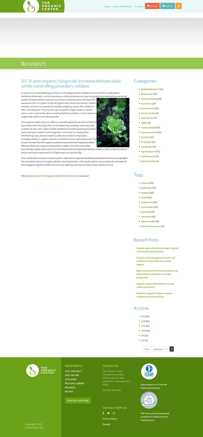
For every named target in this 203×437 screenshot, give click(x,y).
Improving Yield (149, 132)
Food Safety (147, 118)
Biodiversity (147, 94)
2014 (143, 326)
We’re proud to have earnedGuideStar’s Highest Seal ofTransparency (155, 416)
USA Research (148, 156)
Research (70, 387)
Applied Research (150, 89)
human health (148, 221)
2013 (143, 330)
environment (147, 207)
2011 (143, 340)
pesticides (146, 187)
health (144, 197)
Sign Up (167, 6)
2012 (143, 335)
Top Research (148, 151)
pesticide (146, 211)
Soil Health (146, 146)
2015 (143, 321)
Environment (147, 108)
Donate (152, 6)
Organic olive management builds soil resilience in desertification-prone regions (155, 261)
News (107, 6)
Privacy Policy (110, 418)
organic (145, 192)
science (145, 183)
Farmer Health (148, 113)
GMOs (144, 122)
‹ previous (158, 349)
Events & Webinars (122, 6)
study (33, 92)
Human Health (148, 127)
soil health (146, 216)
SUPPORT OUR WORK (78, 400)
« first (146, 349)
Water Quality (148, 161)
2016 (143, 316)
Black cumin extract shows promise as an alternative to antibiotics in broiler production (157, 274)
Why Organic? (73, 371)
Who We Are (72, 375)
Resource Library (74, 383)
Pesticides (146, 142)
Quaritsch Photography (44, 175)
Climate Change (149, 98)
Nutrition (145, 137)
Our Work (71, 379)
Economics (146, 103)
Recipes (69, 391)
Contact (139, 6)
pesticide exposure (150, 226)
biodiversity (147, 202)
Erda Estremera (68, 175)
